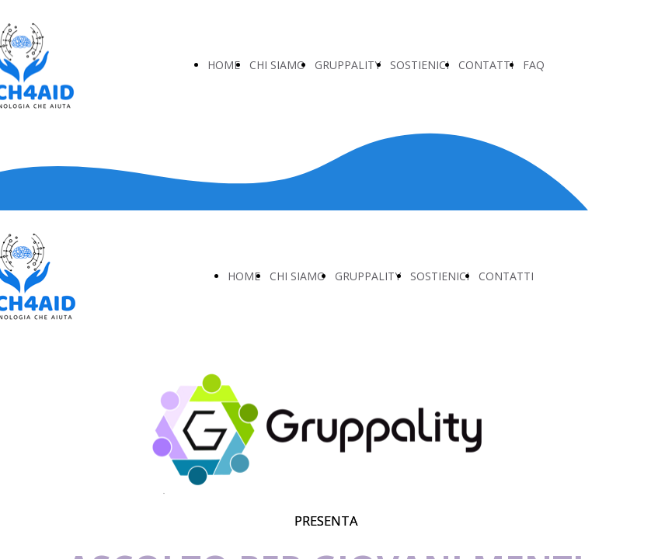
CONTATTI (485, 64)
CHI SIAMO (277, 64)
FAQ (534, 64)
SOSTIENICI (419, 64)
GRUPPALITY (348, 64)
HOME (223, 64)
